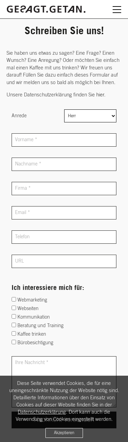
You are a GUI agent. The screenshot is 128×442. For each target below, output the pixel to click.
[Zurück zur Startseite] (46, 8)
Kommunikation (31, 317)
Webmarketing (29, 300)
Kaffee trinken (29, 334)
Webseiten (25, 308)
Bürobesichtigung (32, 342)
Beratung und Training (37, 325)
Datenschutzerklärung (42, 412)
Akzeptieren (64, 433)
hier (100, 94)
